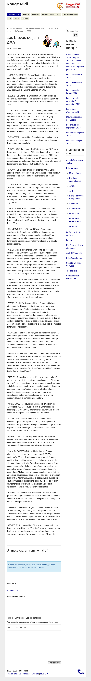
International (35, 28)
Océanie (73, 226)
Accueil (9, 28)
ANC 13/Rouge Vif (74, 253)
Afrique (72, 186)
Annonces (35, 14)
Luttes (69, 240)
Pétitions (25, 18)
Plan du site (12, 674)
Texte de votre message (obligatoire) (24, 618)
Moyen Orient (75, 173)
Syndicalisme (75, 209)
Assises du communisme (51, 14)
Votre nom (11, 584)
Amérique (73, 204)
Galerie (16, 18)
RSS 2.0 (44, 674)
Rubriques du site (14, 14)
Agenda (26, 14)
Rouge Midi (17, 4)
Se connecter (12, 591)
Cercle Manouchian (70, 14)
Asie (71, 191)
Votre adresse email (16, 597)
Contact (35, 674)
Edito (9, 18)
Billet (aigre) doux (74, 258)
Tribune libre (71, 271)
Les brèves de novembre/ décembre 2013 (73, 101)
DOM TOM (74, 214)
